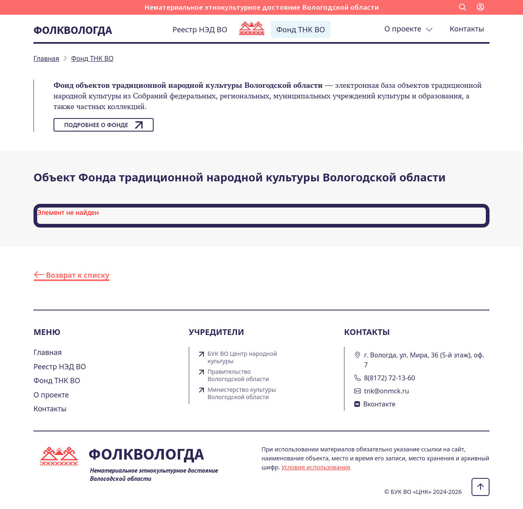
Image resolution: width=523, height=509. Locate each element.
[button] (463, 7)
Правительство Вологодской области (238, 375)
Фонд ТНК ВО (300, 29)
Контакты (467, 28)
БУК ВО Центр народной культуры (242, 357)
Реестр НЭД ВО (199, 29)
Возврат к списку (72, 275)
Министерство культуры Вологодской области (242, 393)
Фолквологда (73, 29)
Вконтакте (379, 404)
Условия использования (316, 467)
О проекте (408, 28)
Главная (48, 352)
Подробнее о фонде (103, 125)
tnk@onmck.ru (386, 390)
